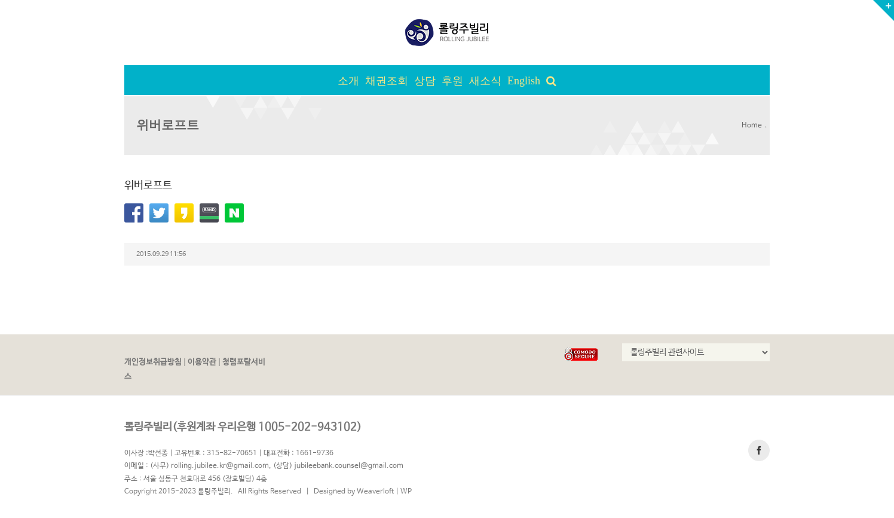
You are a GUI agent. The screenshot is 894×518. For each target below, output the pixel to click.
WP (406, 491)
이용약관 (202, 362)
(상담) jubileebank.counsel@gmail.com (338, 466)
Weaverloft (375, 491)
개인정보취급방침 (153, 362)
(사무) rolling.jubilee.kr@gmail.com (209, 466)
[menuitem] (351, 80)
